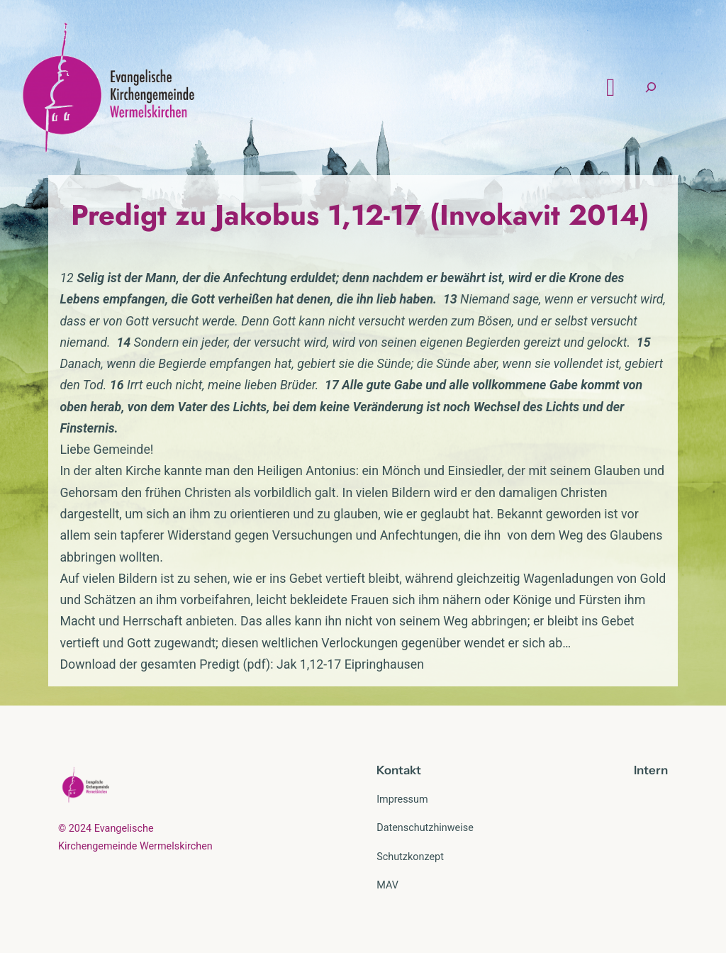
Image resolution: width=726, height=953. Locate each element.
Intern (651, 770)
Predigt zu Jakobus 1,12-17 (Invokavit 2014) (360, 215)
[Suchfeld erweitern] (651, 87)
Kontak (396, 770)
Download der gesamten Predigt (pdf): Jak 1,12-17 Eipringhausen (242, 664)
